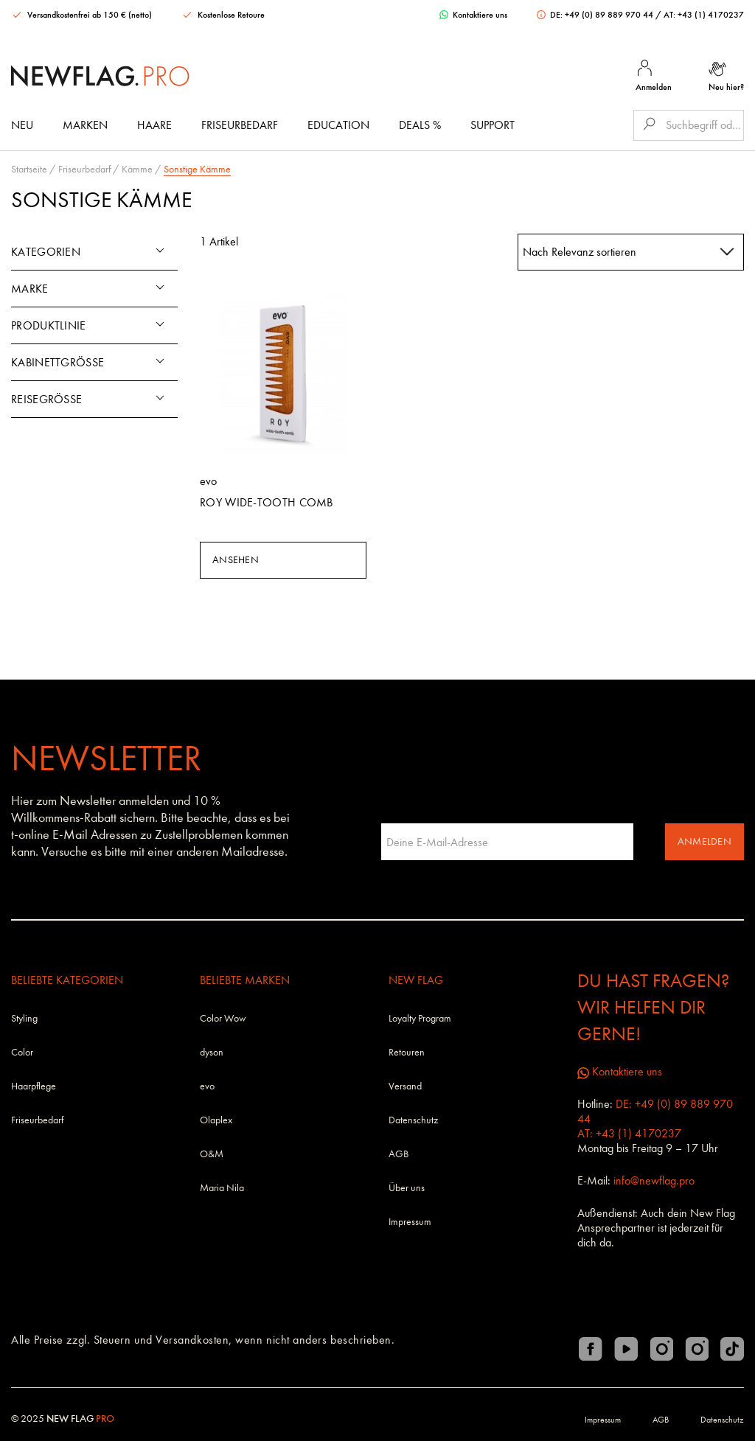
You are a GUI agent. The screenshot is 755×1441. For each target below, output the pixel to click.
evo (207, 1086)
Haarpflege (33, 1086)
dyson (211, 1052)
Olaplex (216, 1120)
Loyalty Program (420, 1018)
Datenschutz (413, 1120)
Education (338, 125)
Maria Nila (222, 1188)
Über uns (407, 1188)
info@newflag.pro (654, 1180)
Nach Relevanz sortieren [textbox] (579, 252)
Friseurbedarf (239, 125)
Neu (22, 125)
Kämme (137, 169)
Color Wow (223, 1018)
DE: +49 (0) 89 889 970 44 (596, 15)
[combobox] (631, 252)
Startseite (29, 169)
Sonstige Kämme (197, 169)
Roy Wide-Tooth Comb (266, 502)
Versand (405, 1086)
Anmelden (704, 841)
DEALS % (420, 125)
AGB (398, 1154)
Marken (85, 125)
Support (492, 125)
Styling (24, 1018)
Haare (154, 125)
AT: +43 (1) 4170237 (704, 15)
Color (22, 1052)
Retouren (407, 1052)
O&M (211, 1154)
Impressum (410, 1221)
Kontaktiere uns (473, 15)
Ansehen (235, 560)
